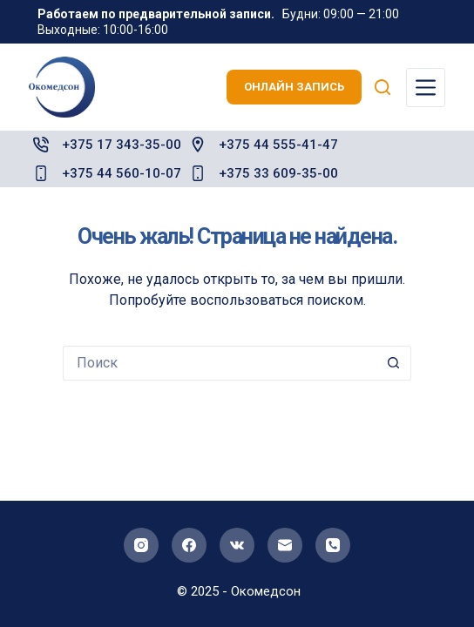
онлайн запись (294, 86)
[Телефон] (332, 545)
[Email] (284, 545)
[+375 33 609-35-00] (198, 173)
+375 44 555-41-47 (278, 144)
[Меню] (425, 87)
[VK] (237, 545)
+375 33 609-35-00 (278, 173)
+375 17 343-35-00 (121, 144)
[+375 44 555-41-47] (198, 144)
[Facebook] (189, 545)
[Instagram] (141, 545)
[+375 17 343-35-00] (41, 144)
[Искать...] (219, 363)
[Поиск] (382, 87)
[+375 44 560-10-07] (41, 173)
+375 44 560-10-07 (121, 173)
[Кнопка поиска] (393, 363)
